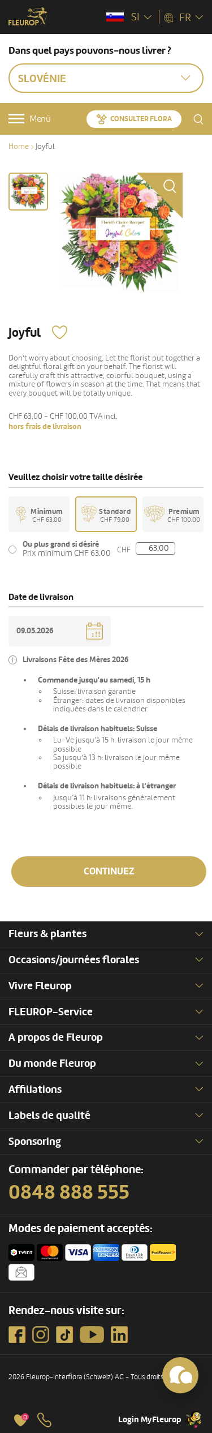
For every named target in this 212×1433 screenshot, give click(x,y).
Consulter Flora (141, 118)
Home (18, 146)
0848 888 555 (68, 1192)
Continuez (109, 871)
